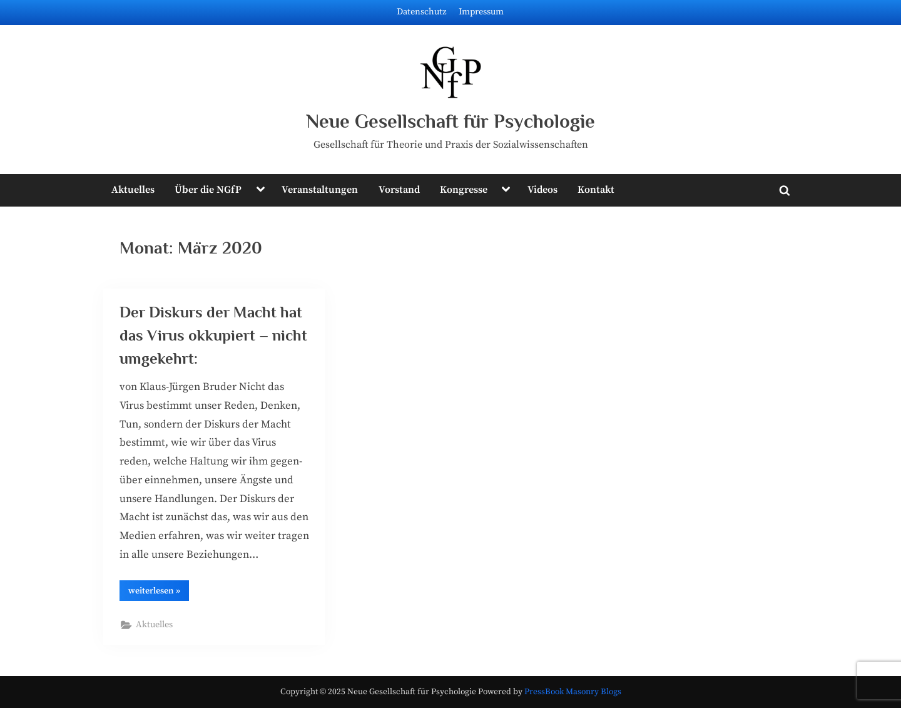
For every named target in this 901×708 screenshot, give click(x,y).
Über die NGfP (208, 189)
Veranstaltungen (320, 189)
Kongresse (463, 189)
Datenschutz (422, 12)
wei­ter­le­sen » (158, 593)
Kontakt (596, 189)
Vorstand (399, 189)
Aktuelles (133, 189)
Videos (542, 189)
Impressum (481, 12)
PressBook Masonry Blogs (572, 692)
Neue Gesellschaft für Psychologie (450, 121)
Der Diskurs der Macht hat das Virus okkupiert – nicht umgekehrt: (213, 335)
